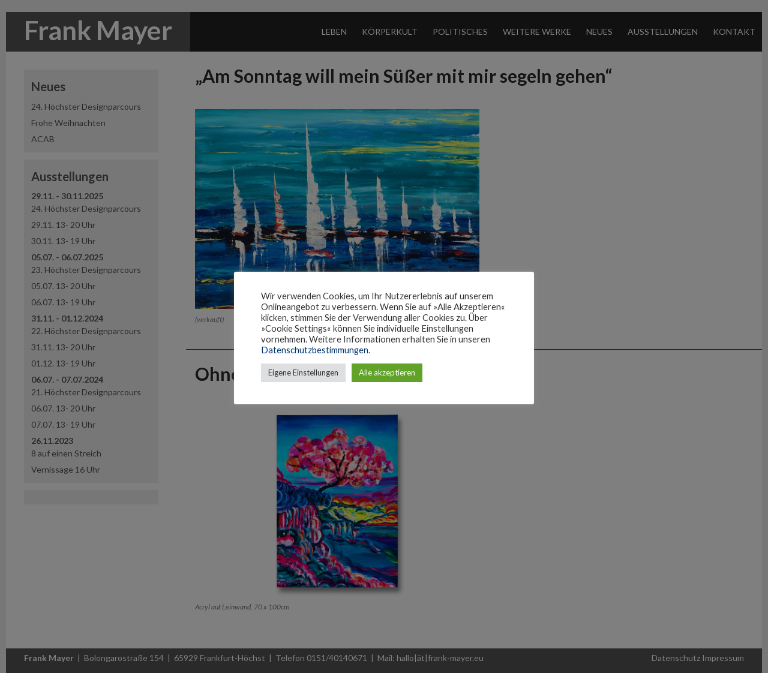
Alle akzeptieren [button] (387, 372)
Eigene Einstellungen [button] (303, 372)
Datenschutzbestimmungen (314, 350)
